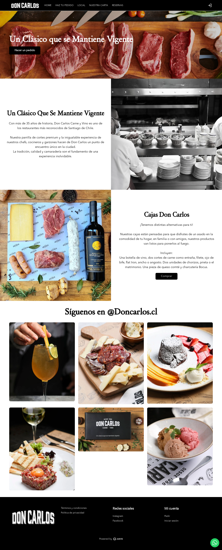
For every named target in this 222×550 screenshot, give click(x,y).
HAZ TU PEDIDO (64, 5)
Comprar (166, 276)
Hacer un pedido (25, 50)
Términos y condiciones (74, 508)
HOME (47, 5)
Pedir (167, 516)
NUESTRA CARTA (98, 5)
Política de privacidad (72, 513)
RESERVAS (117, 5)
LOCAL (81, 5)
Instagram (118, 516)
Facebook (118, 521)
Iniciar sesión (171, 521)
